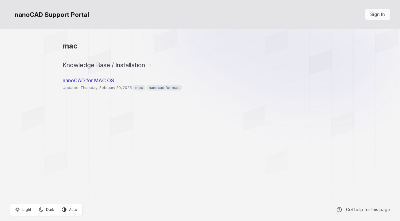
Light (23, 209)
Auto (69, 209)
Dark (46, 209)
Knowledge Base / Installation (104, 65)
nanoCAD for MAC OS (88, 80)
